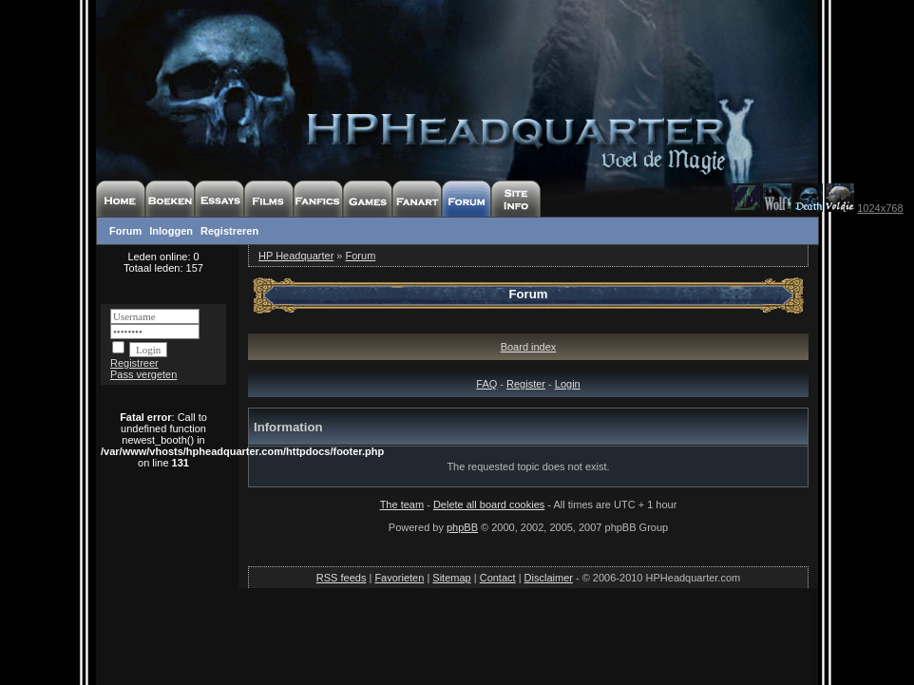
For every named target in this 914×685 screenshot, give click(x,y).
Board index (529, 346)
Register (525, 384)
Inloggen (171, 231)
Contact (498, 577)
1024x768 (880, 208)
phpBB (462, 527)
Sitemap (451, 577)
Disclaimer (548, 577)
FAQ (486, 384)
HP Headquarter (295, 255)
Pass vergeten (143, 374)
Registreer (134, 363)
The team (402, 504)
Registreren (229, 231)
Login (568, 384)
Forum (125, 231)
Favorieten (399, 577)
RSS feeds (341, 577)
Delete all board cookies (488, 504)
